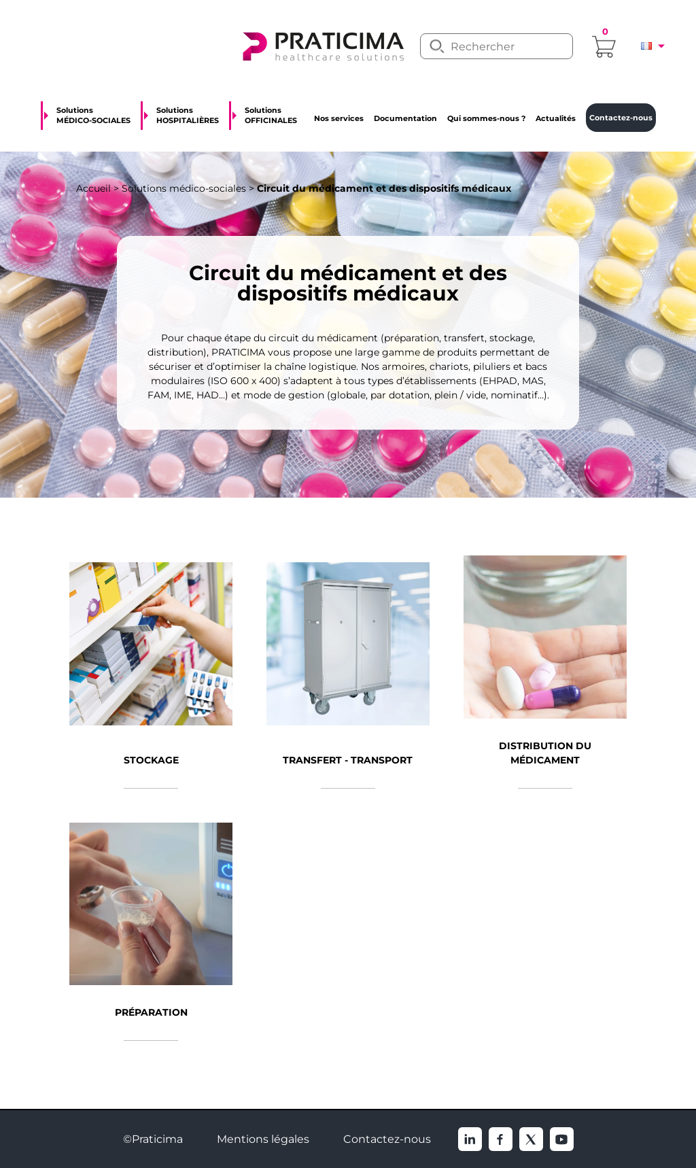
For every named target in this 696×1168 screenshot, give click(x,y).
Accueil (93, 188)
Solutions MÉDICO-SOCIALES (93, 115)
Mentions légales (263, 1139)
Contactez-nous (387, 1139)
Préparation (151, 1012)
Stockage (151, 760)
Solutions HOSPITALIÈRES (187, 115)
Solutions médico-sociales (184, 188)
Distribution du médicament (545, 753)
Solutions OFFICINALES (271, 115)
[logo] (322, 45)
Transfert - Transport (348, 760)
